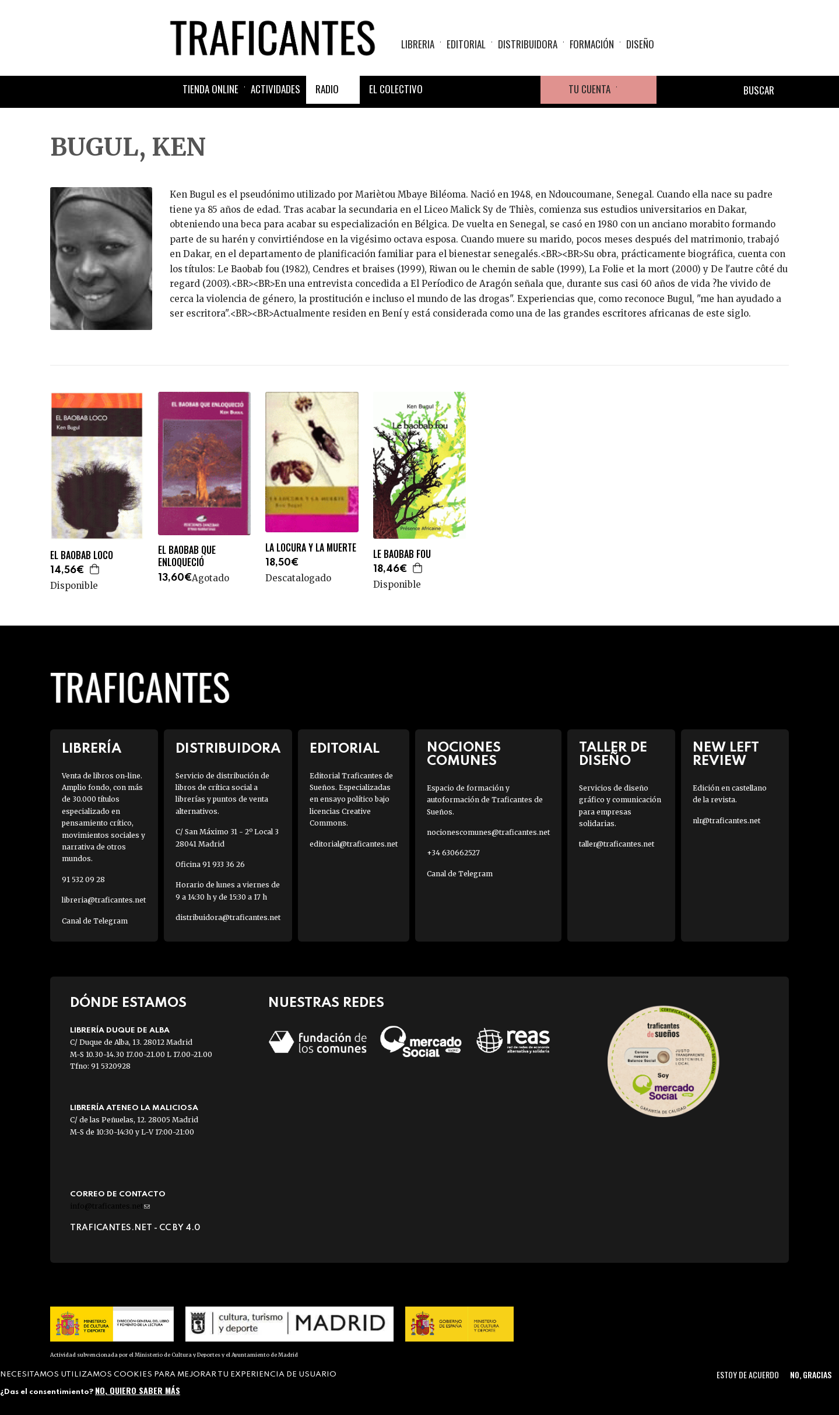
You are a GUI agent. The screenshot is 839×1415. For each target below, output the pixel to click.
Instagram (498, 90)
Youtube (526, 90)
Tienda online (210, 89)
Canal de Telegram (95, 921)
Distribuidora (527, 44)
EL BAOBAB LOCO (81, 555)
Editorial (466, 44)
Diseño (640, 44)
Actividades (275, 89)
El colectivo (396, 89)
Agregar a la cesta (95, 569)
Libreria (417, 44)
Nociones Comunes (464, 754)
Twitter (471, 90)
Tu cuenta (589, 89)
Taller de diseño (613, 754)
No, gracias (810, 1374)
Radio (327, 89)
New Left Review (726, 754)
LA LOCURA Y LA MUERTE (310, 548)
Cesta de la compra (637, 90)
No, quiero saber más (137, 1390)
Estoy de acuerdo (748, 1374)
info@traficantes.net (110, 1206)
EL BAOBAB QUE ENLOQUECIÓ (187, 556)
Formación (592, 44)
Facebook (443, 90)
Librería (91, 749)
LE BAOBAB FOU (402, 554)
